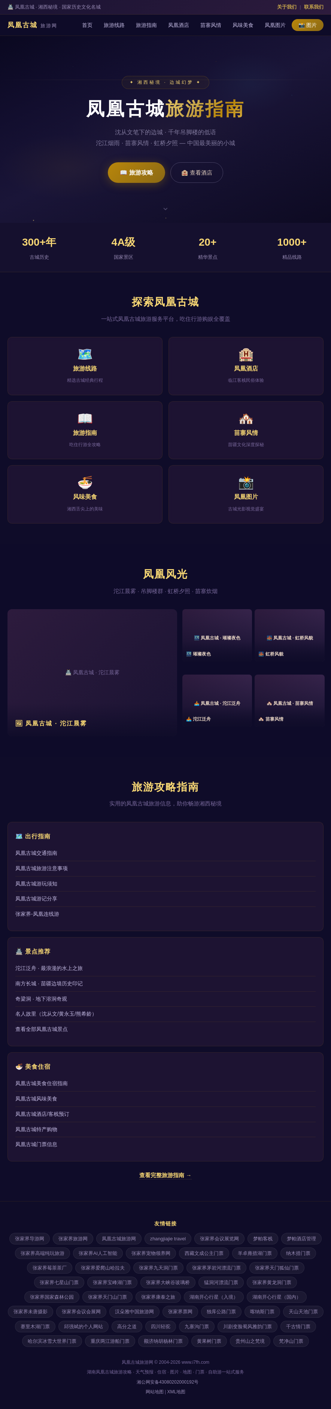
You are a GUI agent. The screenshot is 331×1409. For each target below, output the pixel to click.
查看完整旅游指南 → (165, 1175)
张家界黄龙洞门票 (271, 1282)
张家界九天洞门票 (158, 1268)
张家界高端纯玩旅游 (42, 1253)
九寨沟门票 (197, 1326)
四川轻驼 (160, 1326)
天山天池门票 (303, 1311)
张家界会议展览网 (219, 1238)
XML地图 (176, 1391)
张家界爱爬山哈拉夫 (103, 1268)
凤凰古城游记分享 (36, 899)
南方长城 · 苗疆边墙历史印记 (49, 983)
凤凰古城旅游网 (119, 1238)
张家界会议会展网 (81, 1311)
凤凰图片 (275, 25)
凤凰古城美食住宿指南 (41, 1083)
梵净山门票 (291, 1341)
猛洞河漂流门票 (221, 1282)
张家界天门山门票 (107, 1297)
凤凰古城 (32, 25)
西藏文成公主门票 (204, 1253)
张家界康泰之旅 (158, 1297)
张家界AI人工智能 (98, 1253)
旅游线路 (114, 25)
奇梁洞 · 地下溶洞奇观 (41, 999)
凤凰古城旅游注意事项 (41, 868)
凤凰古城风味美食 (36, 1099)
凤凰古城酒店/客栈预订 (42, 1114)
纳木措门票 (298, 1253)
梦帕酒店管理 (301, 1238)
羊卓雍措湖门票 (255, 1253)
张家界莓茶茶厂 (50, 1268)
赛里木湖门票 (35, 1326)
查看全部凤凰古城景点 (41, 1029)
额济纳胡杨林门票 (163, 1341)
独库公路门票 (221, 1311)
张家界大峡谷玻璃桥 (168, 1282)
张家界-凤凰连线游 (37, 914)
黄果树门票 (209, 1341)
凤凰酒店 (178, 25)
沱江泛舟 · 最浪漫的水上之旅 (49, 968)
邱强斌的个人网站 (83, 1326)
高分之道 (127, 1326)
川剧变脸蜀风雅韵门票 (247, 1326)
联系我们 (314, 7)
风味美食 (243, 25)
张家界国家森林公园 (52, 1297)
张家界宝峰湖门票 (112, 1282)
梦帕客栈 (263, 1238)
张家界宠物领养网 (150, 1253)
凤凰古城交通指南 (36, 853)
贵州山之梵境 (250, 1341)
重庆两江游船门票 (110, 1341)
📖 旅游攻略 (136, 172)
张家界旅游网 (73, 1238)
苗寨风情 (210, 25)
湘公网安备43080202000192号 (167, 1382)
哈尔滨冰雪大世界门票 (52, 1341)
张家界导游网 (29, 1238)
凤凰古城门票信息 (36, 1144)
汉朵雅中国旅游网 (134, 1311)
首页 (87, 25)
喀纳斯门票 (262, 1311)
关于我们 (287, 7)
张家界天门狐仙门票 (277, 1268)
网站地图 (155, 1391)
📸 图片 (307, 25)
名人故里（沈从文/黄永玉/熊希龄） (56, 1014)
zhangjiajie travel (168, 1238)
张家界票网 (180, 1311)
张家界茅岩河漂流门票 (216, 1268)
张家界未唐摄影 (30, 1311)
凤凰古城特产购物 (36, 1129)
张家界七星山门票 (59, 1282)
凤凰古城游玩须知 (36, 884)
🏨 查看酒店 (196, 172)
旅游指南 (146, 25)
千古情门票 (298, 1326)
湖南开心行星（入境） (213, 1297)
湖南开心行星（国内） (276, 1297)
